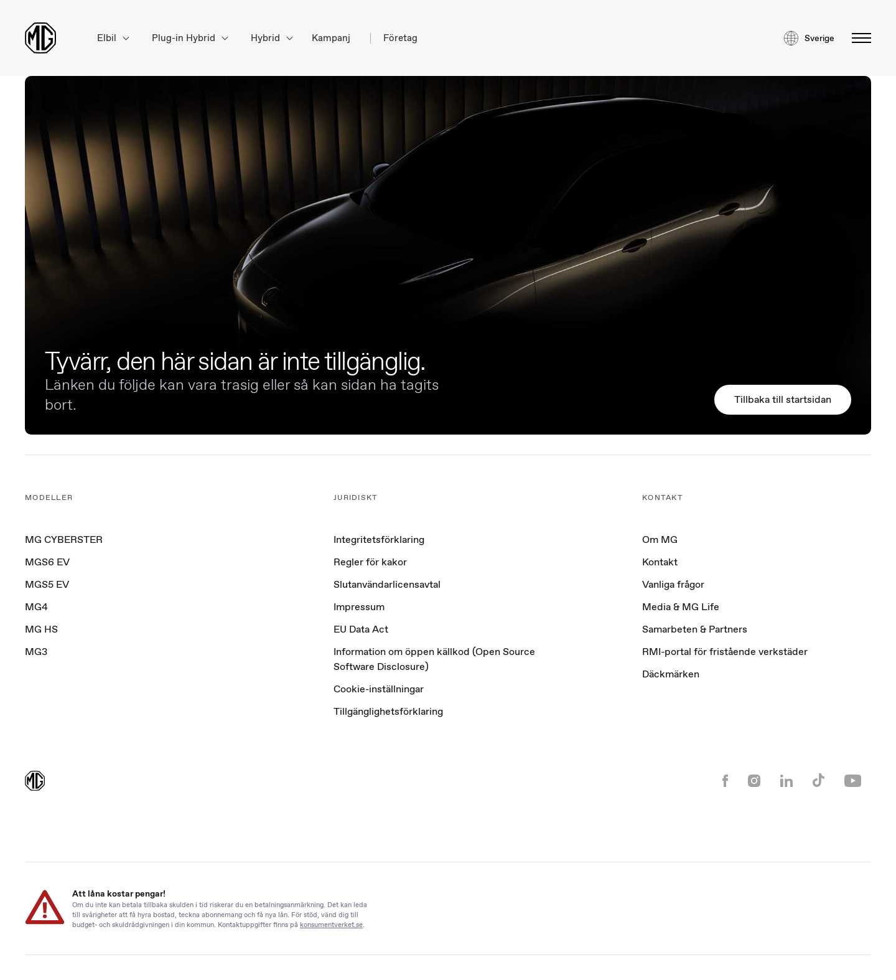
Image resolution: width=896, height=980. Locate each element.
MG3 (36, 651)
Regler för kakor (370, 561)
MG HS (41, 629)
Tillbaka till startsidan (782, 399)
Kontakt (660, 561)
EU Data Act (361, 629)
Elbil (113, 38)
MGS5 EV (47, 584)
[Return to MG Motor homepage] (40, 38)
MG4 (36, 606)
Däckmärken (670, 674)
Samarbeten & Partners (694, 629)
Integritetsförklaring (379, 539)
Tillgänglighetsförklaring (388, 711)
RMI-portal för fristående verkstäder (725, 651)
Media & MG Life (680, 606)
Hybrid (271, 38)
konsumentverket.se (331, 924)
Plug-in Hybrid (190, 38)
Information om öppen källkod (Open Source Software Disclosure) (434, 659)
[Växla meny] (857, 38)
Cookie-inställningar (379, 689)
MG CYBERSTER (64, 539)
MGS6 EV (47, 561)
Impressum (359, 606)
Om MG (660, 539)
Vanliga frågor (673, 584)
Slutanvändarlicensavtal (387, 584)
